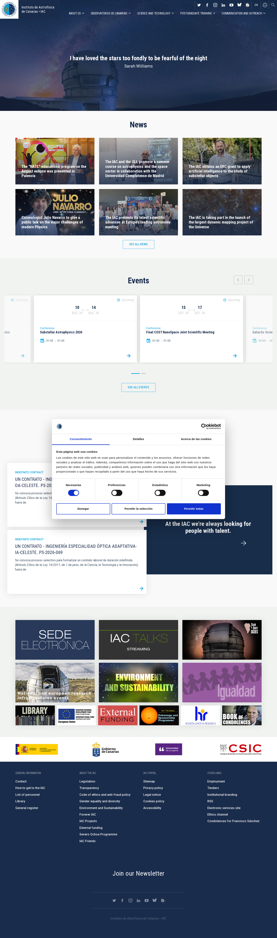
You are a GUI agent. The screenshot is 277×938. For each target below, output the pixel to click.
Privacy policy (153, 788)
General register (26, 808)
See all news (138, 244)
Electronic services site (223, 808)
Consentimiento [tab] (81, 439)
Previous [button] (238, 279)
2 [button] (143, 373)
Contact (21, 781)
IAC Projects (88, 821)
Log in (265, 5)
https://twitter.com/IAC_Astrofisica (199, 5)
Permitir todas (194, 508)
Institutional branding (222, 795)
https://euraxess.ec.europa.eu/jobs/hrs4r (200, 715)
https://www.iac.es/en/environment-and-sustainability (138, 682)
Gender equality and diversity (99, 801)
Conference (47, 328)
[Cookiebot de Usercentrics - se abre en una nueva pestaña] (204, 426)
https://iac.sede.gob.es (55, 640)
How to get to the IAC (30, 788)
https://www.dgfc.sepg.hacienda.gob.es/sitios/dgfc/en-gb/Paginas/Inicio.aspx (76, 715)
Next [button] (248, 279)
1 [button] (135, 373)
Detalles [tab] (138, 439)
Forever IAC (87, 814)
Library (20, 801)
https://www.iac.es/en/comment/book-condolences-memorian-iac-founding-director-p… (242, 715)
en (256, 5)
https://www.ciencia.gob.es (36, 749)
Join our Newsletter (138, 873)
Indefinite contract (29, 472)
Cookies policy (153, 801)
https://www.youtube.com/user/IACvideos (231, 5)
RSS (210, 801)
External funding (91, 828)
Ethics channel (217, 814)
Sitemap (149, 781)
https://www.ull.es (169, 749)
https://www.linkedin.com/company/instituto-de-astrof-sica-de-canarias (223, 5)
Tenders (213, 788)
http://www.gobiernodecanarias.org (105, 749)
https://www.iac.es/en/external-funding (118, 715)
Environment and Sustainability (101, 808)
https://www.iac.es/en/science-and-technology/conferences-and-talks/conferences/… (222, 640)
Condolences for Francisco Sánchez (233, 821)
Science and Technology (153, 13)
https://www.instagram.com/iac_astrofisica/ (215, 5)
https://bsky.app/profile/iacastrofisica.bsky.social (239, 5)
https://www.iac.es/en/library (35, 715)
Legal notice (152, 795)
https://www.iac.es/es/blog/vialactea (248, 5)
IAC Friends (87, 841)
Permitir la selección (138, 508)
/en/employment (243, 543)
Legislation (87, 781)
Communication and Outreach (242, 13)
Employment (216, 781)
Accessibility (152, 808)
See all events (138, 387)
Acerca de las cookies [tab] (196, 439)
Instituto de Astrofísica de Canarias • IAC (38, 9)
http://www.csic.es (240, 749)
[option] (85, 329)
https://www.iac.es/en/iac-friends (159, 715)
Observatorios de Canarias (109, 13)
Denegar (83, 508)
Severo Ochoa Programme (98, 834)
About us (75, 13)
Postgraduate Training (196, 13)
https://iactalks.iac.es (138, 640)
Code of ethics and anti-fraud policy (104, 795)
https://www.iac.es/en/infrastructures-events (55, 682)
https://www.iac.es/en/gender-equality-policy (222, 682)
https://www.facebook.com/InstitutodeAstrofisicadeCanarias (207, 5)
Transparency (89, 788)
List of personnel (27, 795)
